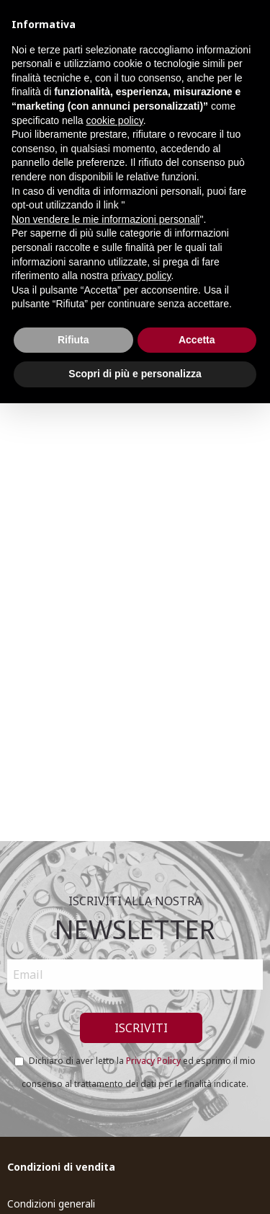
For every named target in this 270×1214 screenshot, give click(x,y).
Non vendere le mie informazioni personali (105, 219)
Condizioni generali (51, 1203)
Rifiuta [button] (73, 340)
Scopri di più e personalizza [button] (134, 373)
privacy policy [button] (141, 275)
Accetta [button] (197, 340)
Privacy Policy (153, 1061)
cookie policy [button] (114, 120)
